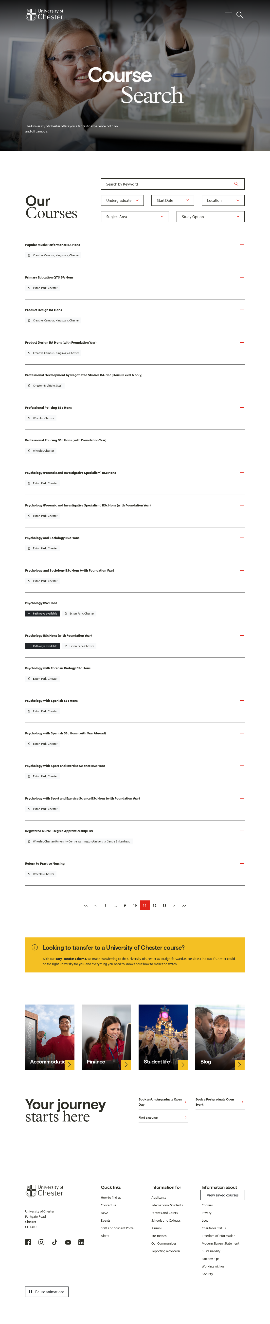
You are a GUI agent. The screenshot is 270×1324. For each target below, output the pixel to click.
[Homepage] (44, 15)
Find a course (163, 1118)
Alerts (105, 1235)
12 (155, 905)
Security (207, 1274)
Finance (96, 1061)
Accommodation (49, 1061)
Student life (157, 1061)
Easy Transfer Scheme (70, 958)
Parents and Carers (164, 1213)
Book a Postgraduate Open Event (220, 1102)
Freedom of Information (218, 1235)
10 (135, 905)
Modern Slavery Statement (220, 1243)
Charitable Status (214, 1228)
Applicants (158, 1197)
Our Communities (164, 1243)
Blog (205, 1061)
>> (184, 905)
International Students (167, 1205)
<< (86, 905)
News (104, 1213)
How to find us (111, 1197)
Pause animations (46, 1291)
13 (164, 905)
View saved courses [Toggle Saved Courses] (222, 1195)
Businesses (159, 1235)
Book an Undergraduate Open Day (163, 1102)
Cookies (207, 1205)
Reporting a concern (165, 1251)
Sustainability (211, 1251)
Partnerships (210, 1258)
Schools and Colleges (166, 1220)
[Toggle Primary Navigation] (229, 15)
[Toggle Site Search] (240, 15)
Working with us (213, 1266)
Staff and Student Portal (117, 1228)
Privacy (207, 1213)
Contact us (108, 1205)
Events (105, 1220)
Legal (205, 1220)
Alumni (156, 1228)
